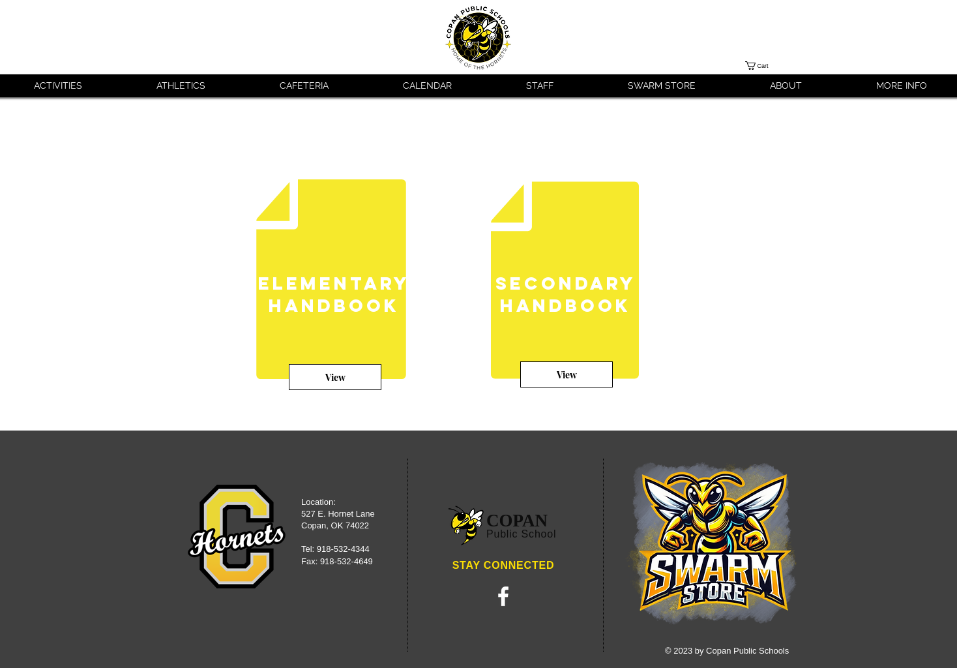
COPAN (517, 520)
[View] (335, 377)
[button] (767, 65)
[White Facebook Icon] (503, 596)
